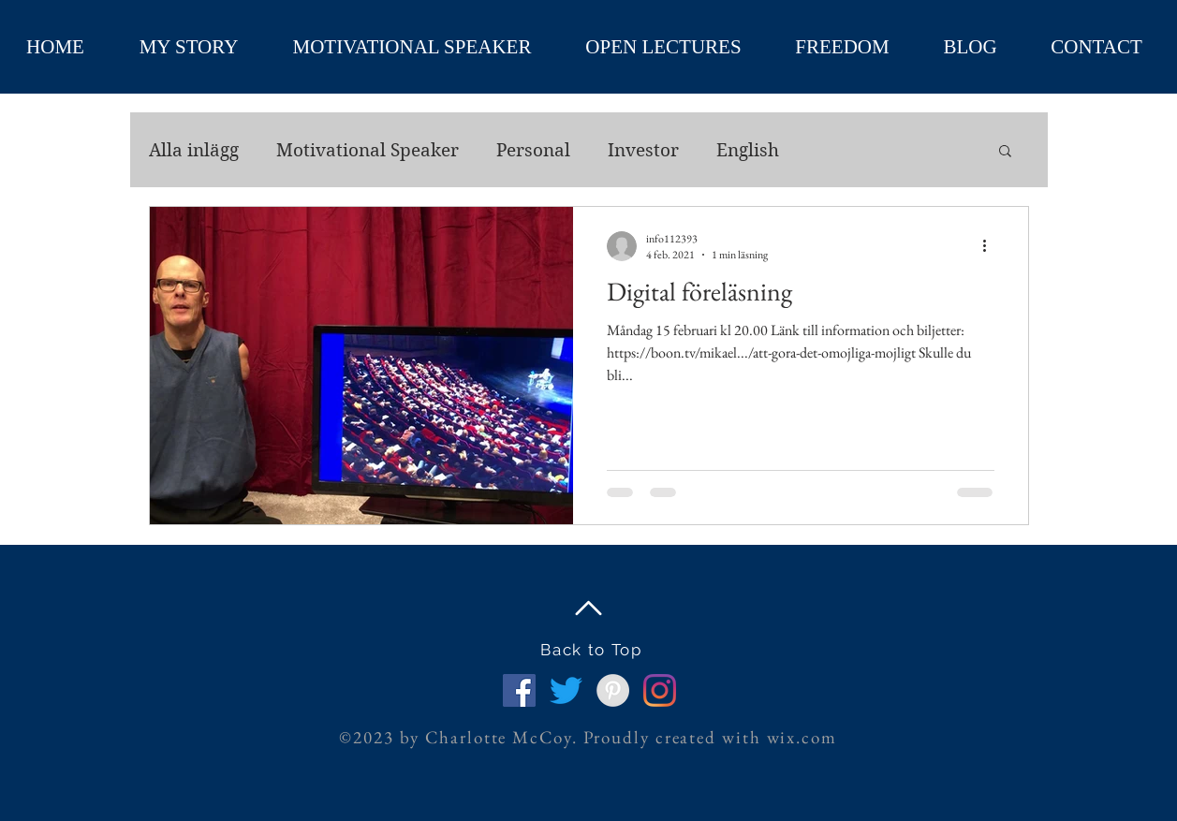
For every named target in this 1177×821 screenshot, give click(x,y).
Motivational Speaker (367, 150)
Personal (533, 150)
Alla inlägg (194, 150)
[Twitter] (566, 690)
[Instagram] (659, 690)
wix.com (802, 737)
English (747, 150)
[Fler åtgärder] (991, 246)
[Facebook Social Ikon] (519, 690)
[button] (1005, 152)
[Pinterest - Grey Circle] (612, 690)
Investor (643, 150)
